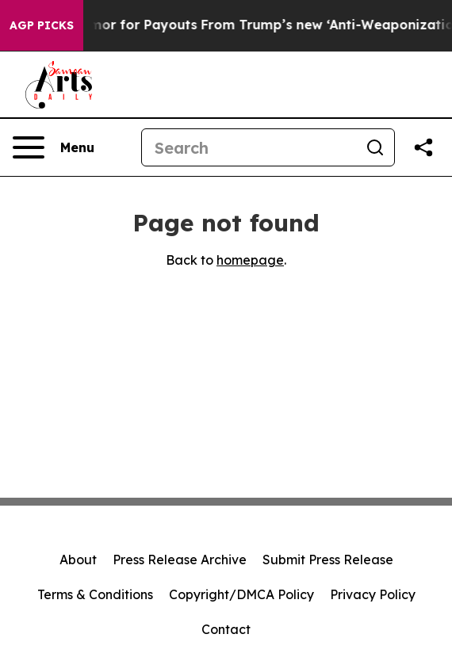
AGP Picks (42, 25)
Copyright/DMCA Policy (241, 594)
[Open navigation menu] (53, 147)
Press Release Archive (180, 559)
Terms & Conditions (95, 594)
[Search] (249, 147)
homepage (250, 260)
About (78, 559)
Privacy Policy (373, 594)
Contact (226, 629)
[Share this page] (423, 147)
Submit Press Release (327, 559)
